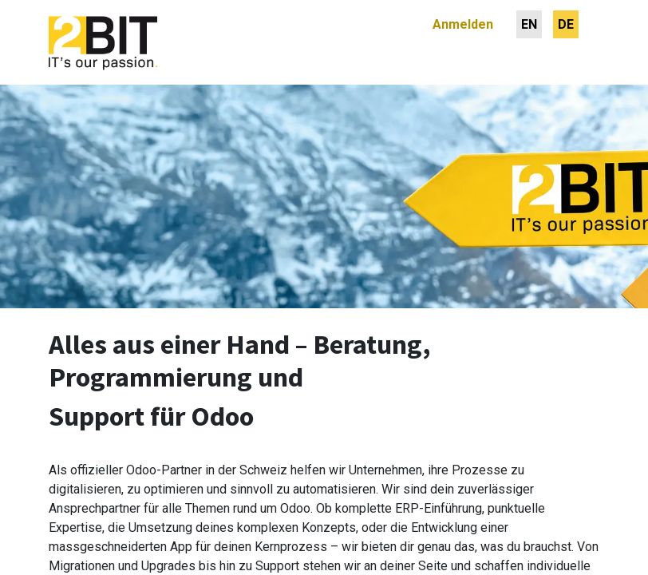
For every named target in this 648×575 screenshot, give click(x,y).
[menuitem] (529, 24)
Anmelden (463, 24)
